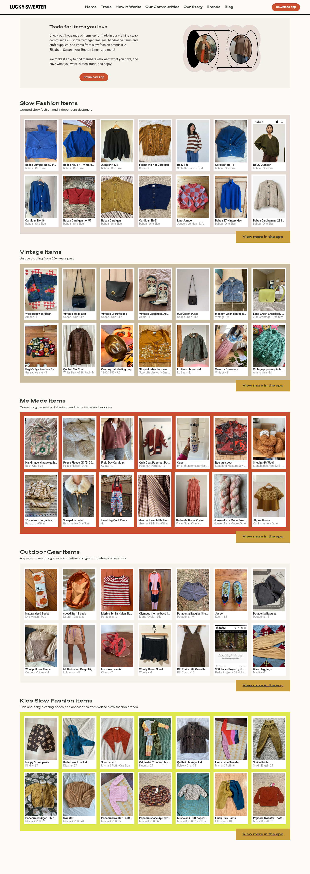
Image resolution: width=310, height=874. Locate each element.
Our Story (193, 7)
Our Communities (162, 7)
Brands (213, 7)
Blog (228, 7)
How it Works (128, 7)
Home (91, 7)
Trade (106, 7)
